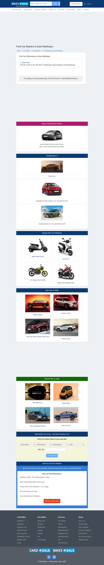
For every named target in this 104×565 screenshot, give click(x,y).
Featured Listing (63, 533)
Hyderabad (20, 524)
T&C (80, 537)
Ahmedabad (20, 537)
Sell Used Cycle (62, 543)
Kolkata (19, 540)
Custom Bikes (42, 540)
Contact (81, 530)
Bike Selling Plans (63, 530)
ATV (39, 537)
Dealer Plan (52, 10)
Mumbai (19, 527)
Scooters (40, 530)
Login (88, 4)
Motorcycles (41, 527)
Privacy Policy (86, 537)
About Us (81, 521)
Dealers (79, 10)
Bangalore (20, 521)
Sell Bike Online (17, 10)
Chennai (19, 530)
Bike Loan (61, 10)
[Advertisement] (52, 28)
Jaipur (28, 537)
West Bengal (76, 4)
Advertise (85, 527)
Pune (25, 527)
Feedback (88, 530)
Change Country (83, 540)
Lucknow (24, 533)
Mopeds (40, 533)
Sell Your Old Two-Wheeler (52, 463)
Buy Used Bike (28, 10)
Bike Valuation (62, 527)
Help (80, 527)
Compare (86, 10)
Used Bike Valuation (41, 10)
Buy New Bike (70, 10)
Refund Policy (83, 533)
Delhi (18, 533)
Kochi (25, 530)
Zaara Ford (26, 62)
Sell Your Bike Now (52, 501)
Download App (83, 524)
